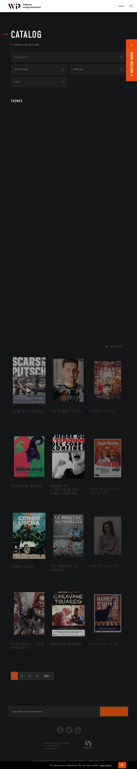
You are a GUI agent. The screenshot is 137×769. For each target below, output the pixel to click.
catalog (26, 34)
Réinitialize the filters (25, 44)
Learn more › (106, 765)
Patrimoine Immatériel (31, 158)
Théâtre (22, 180)
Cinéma (22, 141)
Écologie (19, 204)
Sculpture (24, 175)
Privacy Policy (77, 761)
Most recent (116, 346)
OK (122, 765)
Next (48, 676)
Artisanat (24, 129)
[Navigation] (122, 6)
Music (21, 152)
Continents (20, 193)
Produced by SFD (96, 761)
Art (16, 113)
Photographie (26, 169)
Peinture (23, 163)
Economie (19, 215)
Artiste (22, 135)
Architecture (26, 124)
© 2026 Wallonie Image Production (50, 761)
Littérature (24, 146)
